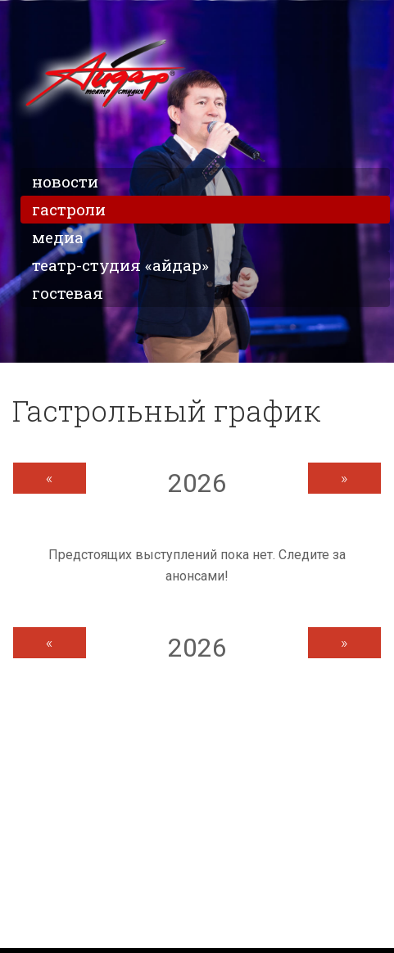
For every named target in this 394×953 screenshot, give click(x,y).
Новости (65, 181)
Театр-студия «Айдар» (120, 265)
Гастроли (69, 209)
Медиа (58, 237)
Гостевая (67, 292)
